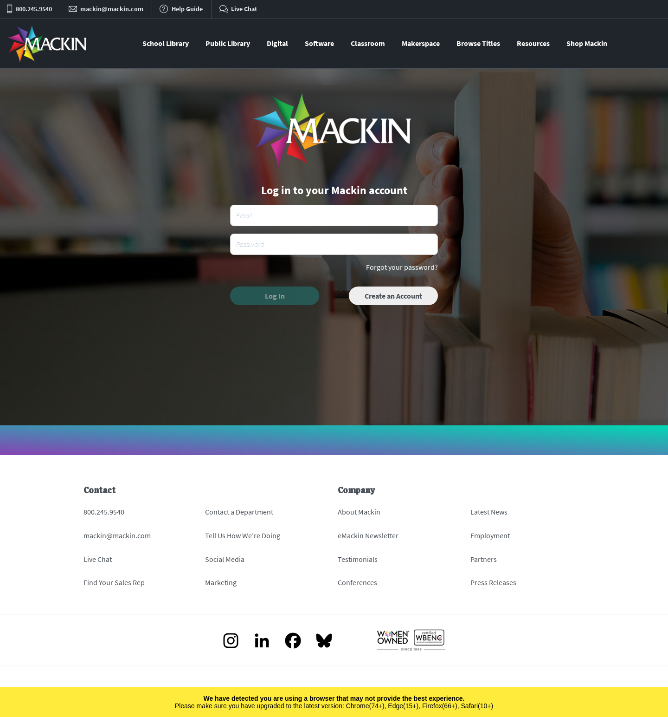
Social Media (224, 559)
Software (319, 43)
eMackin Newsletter (368, 535)
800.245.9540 (104, 511)
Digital (277, 43)
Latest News (488, 511)
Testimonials (358, 559)
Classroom (368, 43)
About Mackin (359, 511)
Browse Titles (478, 43)
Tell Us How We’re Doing (242, 535)
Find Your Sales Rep (114, 582)
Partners (483, 559)
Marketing (221, 582)
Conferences (357, 582)
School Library (165, 43)
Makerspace (421, 43)
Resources (533, 43)
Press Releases (493, 582)
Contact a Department (239, 511)
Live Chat (98, 559)
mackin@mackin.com (117, 535)
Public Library (228, 43)
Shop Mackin (586, 43)
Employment (490, 535)
